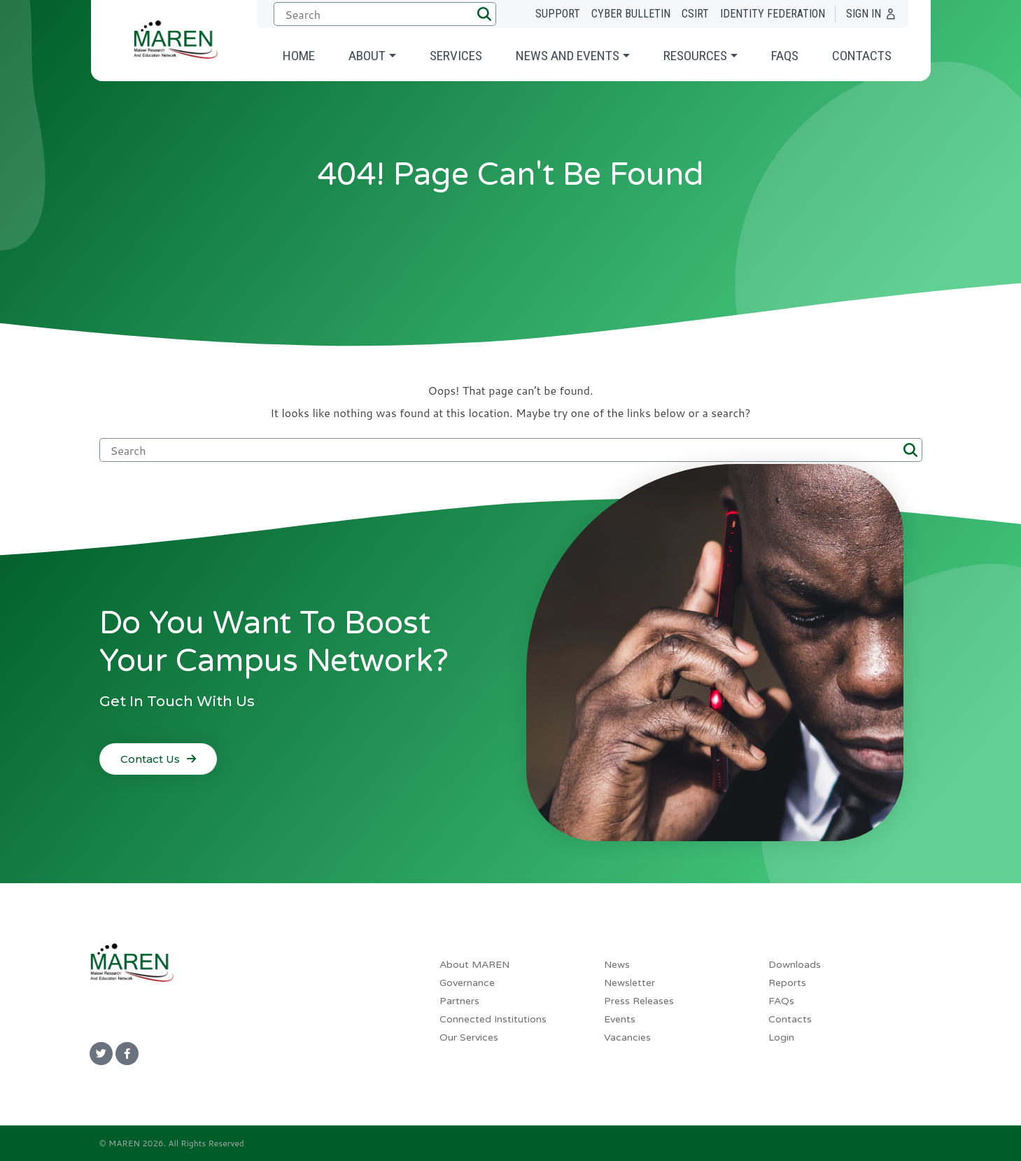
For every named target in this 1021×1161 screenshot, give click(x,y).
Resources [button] (695, 56)
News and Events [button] (567, 56)
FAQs (784, 56)
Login (781, 1037)
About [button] (367, 56)
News (617, 965)
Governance (467, 983)
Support (557, 13)
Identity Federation (772, 13)
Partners (459, 1001)
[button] (484, 14)
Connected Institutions (493, 1019)
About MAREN (474, 965)
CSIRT (695, 13)
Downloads (794, 965)
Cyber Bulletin (630, 13)
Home (299, 56)
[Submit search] (382, 14)
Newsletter (629, 983)
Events (619, 1019)
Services (456, 56)
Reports (787, 983)
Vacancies (627, 1037)
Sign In (863, 13)
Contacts (862, 56)
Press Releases (639, 1001)
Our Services (468, 1037)
